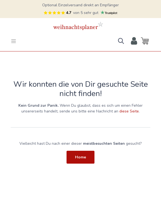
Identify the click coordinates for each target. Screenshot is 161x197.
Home (80, 157)
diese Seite (129, 111)
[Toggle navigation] (13, 41)
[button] (121, 41)
